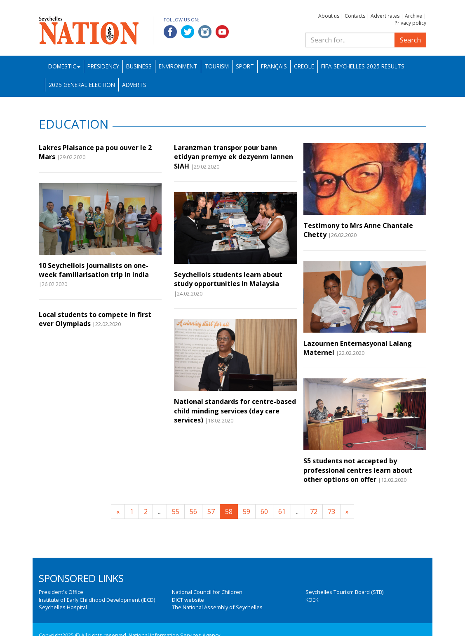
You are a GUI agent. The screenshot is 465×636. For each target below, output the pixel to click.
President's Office (61, 592)
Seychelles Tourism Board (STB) (344, 592)
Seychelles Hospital (63, 607)
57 (211, 511)
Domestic (64, 66)
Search (410, 40)
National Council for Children (207, 592)
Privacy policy (410, 22)
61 (282, 511)
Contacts (355, 15)
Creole (304, 66)
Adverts (134, 85)
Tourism (216, 66)
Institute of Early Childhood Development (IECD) (97, 599)
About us (328, 15)
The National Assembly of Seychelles (217, 607)
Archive (413, 15)
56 (193, 511)
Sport (245, 66)
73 (331, 511)
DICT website (188, 599)
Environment (178, 66)
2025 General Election (82, 85)
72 (313, 511)
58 (229, 511)
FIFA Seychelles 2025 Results (362, 66)
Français (274, 66)
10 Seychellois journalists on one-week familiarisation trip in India (94, 270)
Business (139, 66)
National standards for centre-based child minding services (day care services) (235, 411)
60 (264, 511)
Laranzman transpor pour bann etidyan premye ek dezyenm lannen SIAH (233, 157)
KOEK (311, 599)
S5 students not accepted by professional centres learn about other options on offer (357, 470)
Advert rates (385, 15)
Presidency (103, 66)
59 (246, 511)
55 (175, 511)
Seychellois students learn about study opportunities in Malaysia (228, 279)
